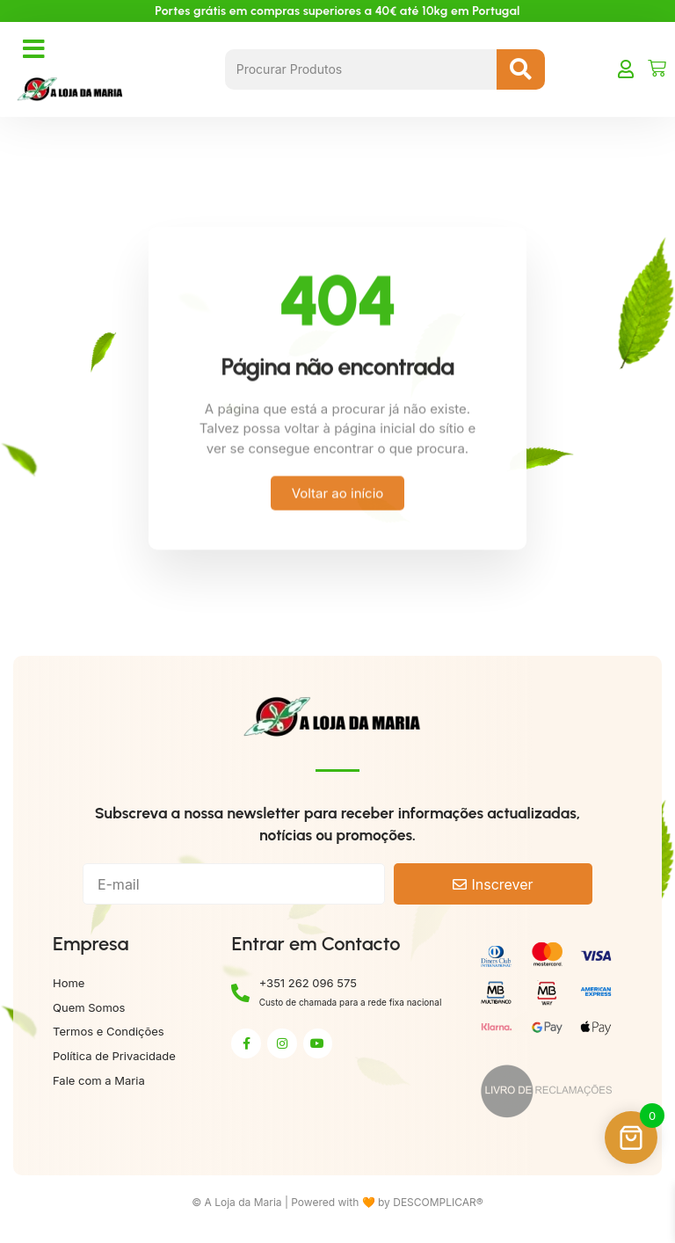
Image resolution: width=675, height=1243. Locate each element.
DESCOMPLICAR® (438, 1202)
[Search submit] (521, 69)
